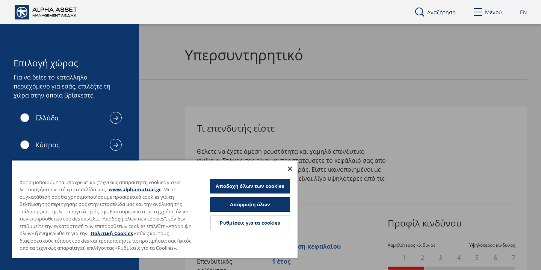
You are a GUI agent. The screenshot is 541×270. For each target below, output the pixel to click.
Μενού (488, 12)
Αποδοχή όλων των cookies (250, 186)
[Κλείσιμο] (290, 168)
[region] (155, 209)
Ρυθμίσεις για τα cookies (250, 222)
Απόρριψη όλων (250, 204)
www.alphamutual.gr (135, 189)
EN (523, 12)
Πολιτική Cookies (112, 233)
